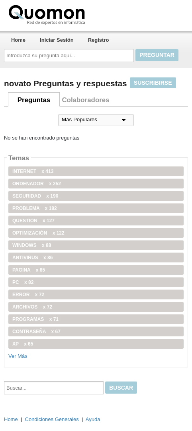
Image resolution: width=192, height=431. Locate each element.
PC (22, 282)
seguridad (35, 196)
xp (22, 344)
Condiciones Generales (52, 419)
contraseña (36, 331)
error (28, 294)
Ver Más (17, 356)
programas (35, 319)
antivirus (32, 257)
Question (33, 220)
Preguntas (34, 100)
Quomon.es (72, 14)
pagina (28, 270)
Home (18, 40)
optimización (38, 233)
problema (34, 208)
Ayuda (93, 419)
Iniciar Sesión (57, 40)
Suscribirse (153, 83)
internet (32, 171)
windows (31, 245)
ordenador (36, 183)
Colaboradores (85, 100)
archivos (32, 307)
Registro (98, 40)
